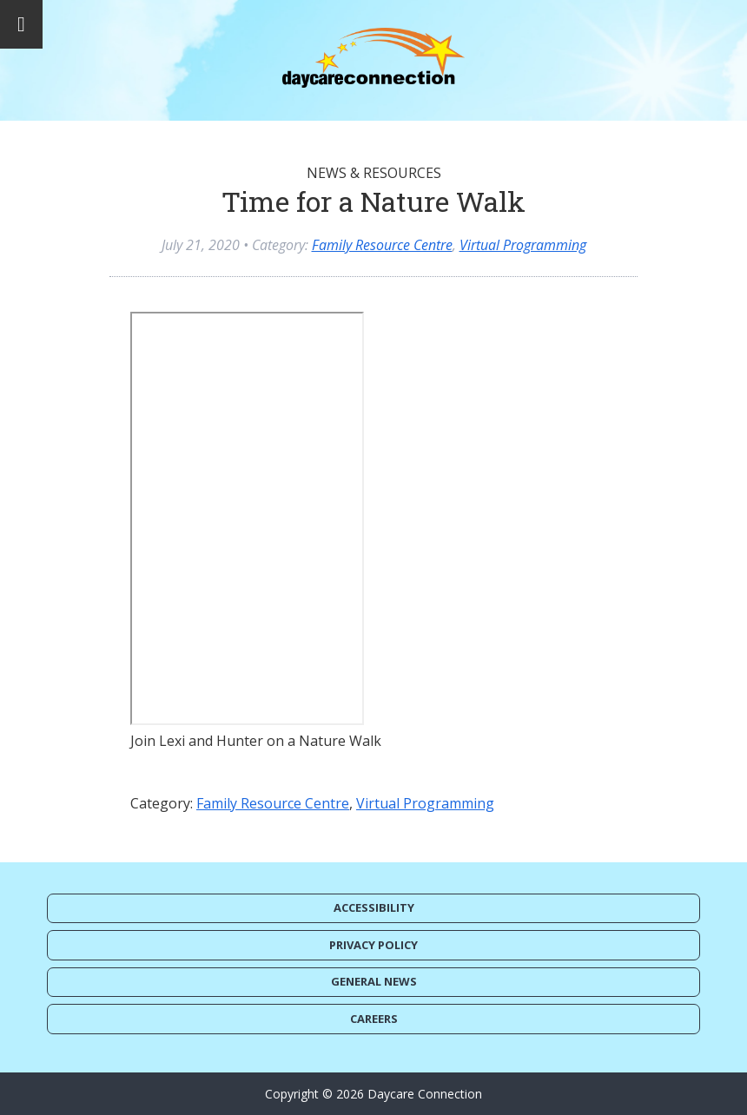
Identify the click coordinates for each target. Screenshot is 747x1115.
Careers (374, 1018)
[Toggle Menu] (21, 24)
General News (374, 981)
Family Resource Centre (382, 244)
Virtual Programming (522, 244)
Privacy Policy (373, 945)
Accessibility (374, 907)
